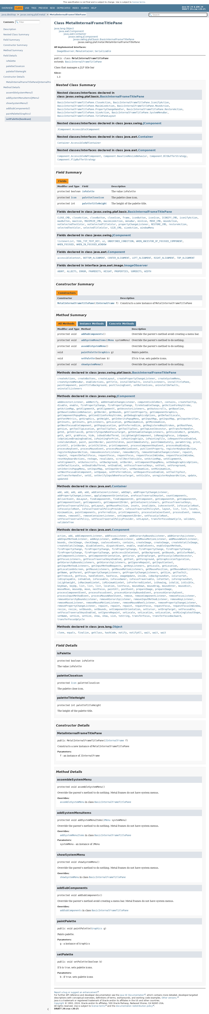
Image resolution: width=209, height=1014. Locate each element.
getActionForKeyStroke (176, 405)
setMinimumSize (160, 468)
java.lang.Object (64, 28)
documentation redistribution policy (134, 1006)
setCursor (149, 609)
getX (60, 435)
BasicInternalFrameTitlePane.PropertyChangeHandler (90, 109)
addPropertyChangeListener (150, 492)
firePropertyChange (92, 405)
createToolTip (187, 402)
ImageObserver (65, 51)
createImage (143, 542)
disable (62, 405)
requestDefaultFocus (82, 455)
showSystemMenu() (17, 103)
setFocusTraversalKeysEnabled (76, 612)
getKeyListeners (134, 565)
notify (123, 632)
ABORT (60, 271)
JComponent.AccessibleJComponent (78, 129)
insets (135, 505)
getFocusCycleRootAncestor (175, 555)
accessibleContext (68, 257)
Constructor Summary (15, 45)
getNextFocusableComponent (74, 425)
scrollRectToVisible (129, 458)
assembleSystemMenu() (19, 92)
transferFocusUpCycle (71, 619)
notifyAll (135, 632)
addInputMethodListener (72, 539)
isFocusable (100, 579)
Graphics (104, 352)
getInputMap (149, 418)
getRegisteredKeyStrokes (158, 425)
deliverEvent (65, 499)
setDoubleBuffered (93, 465)
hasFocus (111, 575)
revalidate (106, 458)
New (52, 8)
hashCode (110, 632)
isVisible (187, 582)
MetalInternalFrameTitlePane (68, 14)
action (61, 535)
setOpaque (100, 472)
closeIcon (114, 217)
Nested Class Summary (16, 34)
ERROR (82, 271)
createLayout (106, 378)
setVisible (143, 475)
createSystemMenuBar (70, 382)
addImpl (126, 492)
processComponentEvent (71, 592)
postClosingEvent (120, 385)
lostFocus (123, 586)
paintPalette (89, 352)
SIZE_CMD (115, 227)
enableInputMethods (169, 545)
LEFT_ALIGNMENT (141, 257)
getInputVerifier (188, 418)
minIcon (142, 221)
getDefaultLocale (169, 415)
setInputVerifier (116, 468)
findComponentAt (100, 499)
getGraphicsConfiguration (173, 559)
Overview (7, 8)
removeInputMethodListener (150, 599)
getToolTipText (106, 428)
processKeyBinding (177, 445)
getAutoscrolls (156, 408)
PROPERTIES (121, 271)
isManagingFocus (164, 435)
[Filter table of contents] (27, 22)
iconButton (139, 217)
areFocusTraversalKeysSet (147, 495)
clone (60, 632)
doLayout (81, 499)
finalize (83, 632)
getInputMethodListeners (73, 565)
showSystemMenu (90, 364)
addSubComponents (92, 334)
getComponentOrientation (104, 555)
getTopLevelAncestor (153, 428)
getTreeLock (64, 575)
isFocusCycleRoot (188, 505)
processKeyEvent (67, 448)
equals (71, 632)
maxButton (63, 221)
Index (75, 8)
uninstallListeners (69, 388)
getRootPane (184, 425)
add (59, 492)
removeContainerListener (98, 515)
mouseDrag (153, 586)
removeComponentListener (150, 595)
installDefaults (130, 382)
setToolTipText (175, 472)
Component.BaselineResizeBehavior (125, 156)
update (192, 475)
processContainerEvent (156, 512)
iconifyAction (188, 217)
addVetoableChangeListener (118, 402)
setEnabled (114, 465)
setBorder (126, 462)
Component (147, 150)
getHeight (103, 418)
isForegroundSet (181, 579)
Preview (43, 8)
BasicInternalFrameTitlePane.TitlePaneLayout (86, 116)
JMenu (110, 340)
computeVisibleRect (150, 402)
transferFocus (141, 616)
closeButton (97, 217)
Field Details (10, 55)
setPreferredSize (120, 472)
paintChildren (115, 442)
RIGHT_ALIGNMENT (164, 257)
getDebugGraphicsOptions (139, 415)
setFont (160, 465)
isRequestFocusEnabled (181, 438)
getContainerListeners (145, 502)
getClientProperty (135, 412)
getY (68, 435)
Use (27, 8)
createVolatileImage (184, 542)
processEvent (181, 512)
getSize (62, 428)
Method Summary (13, 50)
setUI (88, 475)
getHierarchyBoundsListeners (75, 562)
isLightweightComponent (136, 435)
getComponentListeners (71, 555)
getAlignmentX (85, 408)
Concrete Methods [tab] (121, 323)
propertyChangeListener (133, 224)
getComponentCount (68, 502)
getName (62, 572)
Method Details (11, 87)
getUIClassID (75, 432)
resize (61, 609)
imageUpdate (127, 575)
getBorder (100, 412)
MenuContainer (84, 51)
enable (74, 405)
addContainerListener (105, 492)
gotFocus (80, 575)
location (109, 586)
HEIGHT (108, 271)
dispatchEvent (115, 545)
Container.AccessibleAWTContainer (79, 142)
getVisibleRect (175, 432)
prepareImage (144, 589)
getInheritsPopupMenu (125, 418)
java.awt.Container (75, 34)
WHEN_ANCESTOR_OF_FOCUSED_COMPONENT (159, 241)
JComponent (152, 123)
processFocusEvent (100, 592)
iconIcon (153, 217)
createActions (66, 378)
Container (145, 136)
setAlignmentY (66, 462)
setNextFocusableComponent (74, 472)
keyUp (73, 586)
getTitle (111, 382)
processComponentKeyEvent (147, 445)
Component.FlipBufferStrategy (76, 159)
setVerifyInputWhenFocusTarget (113, 475)
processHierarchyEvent (168, 592)
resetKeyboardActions (71, 458)
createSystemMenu (169, 378)
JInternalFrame (104, 303)
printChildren (97, 445)
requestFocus (106, 455)
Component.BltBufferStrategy (168, 156)
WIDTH (147, 271)
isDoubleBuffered (108, 435)
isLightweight (66, 582)
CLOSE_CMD (63, 217)
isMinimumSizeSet (113, 582)
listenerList (65, 241)
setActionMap (152, 458)
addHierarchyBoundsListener (147, 535)
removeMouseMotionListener (103, 602)
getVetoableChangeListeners (145, 432)
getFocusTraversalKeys (176, 502)
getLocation (113, 422)
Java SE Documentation (132, 995)
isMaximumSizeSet (88, 582)
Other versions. (169, 998)
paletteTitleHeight (16, 71)
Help (93, 8)
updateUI (62, 479)
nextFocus (99, 589)
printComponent (118, 445)
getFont (128, 559)
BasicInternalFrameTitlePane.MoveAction (143, 105)
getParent (76, 572)
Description (10, 29)
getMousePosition (117, 505)
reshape (92, 458)
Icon (73, 197)
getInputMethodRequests (106, 565)
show (96, 616)
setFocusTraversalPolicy (73, 519)
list (175, 509)
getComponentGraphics (163, 412)
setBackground (108, 462)
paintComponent (66, 385)
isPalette (11, 61)
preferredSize (107, 512)
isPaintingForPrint (106, 438)
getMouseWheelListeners (185, 569)
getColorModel (186, 552)
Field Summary (11, 40)
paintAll (113, 589)
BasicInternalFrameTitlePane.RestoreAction (154, 109)
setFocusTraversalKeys (138, 465)
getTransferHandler (181, 428)
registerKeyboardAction (181, 448)
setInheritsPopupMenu (71, 468)
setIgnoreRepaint (109, 612)
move (87, 589)
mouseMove (63, 589)
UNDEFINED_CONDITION (120, 241)
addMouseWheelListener (183, 539)
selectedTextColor (68, 227)
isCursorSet (178, 575)
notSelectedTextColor (71, 224)
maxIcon (77, 221)
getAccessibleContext (125, 552)
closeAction (79, 217)
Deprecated (63, 8)
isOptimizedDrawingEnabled (74, 438)
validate (189, 519)
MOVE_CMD (155, 221)
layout (166, 509)
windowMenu (147, 227)
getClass (96, 632)
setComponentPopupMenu (149, 462)
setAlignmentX (172, 458)
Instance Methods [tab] (92, 323)
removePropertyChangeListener (177, 602)
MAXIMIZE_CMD (93, 221)
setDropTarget (167, 609)
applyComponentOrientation (111, 495)
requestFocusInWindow (149, 455)
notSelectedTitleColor (101, 224)
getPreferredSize (129, 425)
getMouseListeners (97, 569)
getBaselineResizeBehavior (74, 412)
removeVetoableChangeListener (161, 452)
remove (196, 512)
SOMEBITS (136, 271)
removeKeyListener (181, 599)
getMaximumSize (133, 422)
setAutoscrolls (87, 462)
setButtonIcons (142, 385)
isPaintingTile (155, 438)
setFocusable (186, 609)
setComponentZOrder (129, 515)
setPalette (88, 358)
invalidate (148, 505)
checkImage (75, 542)
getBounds (115, 412)
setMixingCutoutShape (186, 612)
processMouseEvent (92, 448)
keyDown (62, 586)
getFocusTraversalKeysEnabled (102, 559)
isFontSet (163, 579)
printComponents (129, 512)
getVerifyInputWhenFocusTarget (105, 432)
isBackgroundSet (158, 575)
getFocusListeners (68, 559)
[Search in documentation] (178, 15)
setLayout (142, 519)
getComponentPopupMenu (71, 415)
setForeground (176, 465)
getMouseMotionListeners (127, 569)
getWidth (193, 432)
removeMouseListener (70, 602)
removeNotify (131, 452)
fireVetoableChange (147, 405)
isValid (173, 582)
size (113, 616)
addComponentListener (88, 535)
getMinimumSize (155, 422)
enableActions (95, 382)
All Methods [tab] (66, 323)
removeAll (74, 515)
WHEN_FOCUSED (65, 244)
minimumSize (64, 512)
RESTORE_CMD (158, 224)
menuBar (130, 221)
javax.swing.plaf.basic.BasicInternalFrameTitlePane (103, 39)
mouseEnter (169, 586)
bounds (61, 542)
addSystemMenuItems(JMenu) (22, 98)
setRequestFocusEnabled (148, 472)
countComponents (176, 495)
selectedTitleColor (95, 227)
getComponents (92, 502)
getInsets (63, 422)
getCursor (129, 555)
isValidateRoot (66, 442)
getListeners (95, 422)
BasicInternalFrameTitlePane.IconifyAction (141, 102)
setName (62, 616)
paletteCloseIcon (15, 66)
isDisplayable (66, 579)
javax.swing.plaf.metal (32, 14)
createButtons (86, 378)
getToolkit (179, 572)
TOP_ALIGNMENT (186, 257)
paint (82, 442)
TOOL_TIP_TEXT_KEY (87, 241)
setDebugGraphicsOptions (181, 462)
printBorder (78, 445)
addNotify (92, 402)
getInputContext (162, 562)
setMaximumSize (138, 468)
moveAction (170, 221)
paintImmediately (137, 442)
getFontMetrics (66, 418)
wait (147, 632)
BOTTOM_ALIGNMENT (94, 257)
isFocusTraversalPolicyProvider (102, 509)
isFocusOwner (118, 579)
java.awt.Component (71, 31)
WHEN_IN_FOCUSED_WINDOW (91, 244)
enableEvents (146, 545)
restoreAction (177, 224)
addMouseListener (122, 539)
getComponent (144, 499)
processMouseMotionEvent (122, 448)
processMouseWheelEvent (106, 595)
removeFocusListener (182, 595)
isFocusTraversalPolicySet (142, 509)
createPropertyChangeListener (136, 378)
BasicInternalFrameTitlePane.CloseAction (83, 102)
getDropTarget (146, 555)
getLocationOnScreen (70, 569)
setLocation (145, 612)
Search (85, 8)
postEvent (127, 589)
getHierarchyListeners (111, 562)
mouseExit (184, 586)
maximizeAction (113, 221)
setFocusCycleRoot (155, 515)
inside (142, 575)
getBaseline (176, 408)
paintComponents (85, 512)
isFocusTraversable (141, 579)
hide (91, 435)
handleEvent (96, 575)
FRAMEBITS (95, 271)
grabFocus (80, 435)
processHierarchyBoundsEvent (132, 592)
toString (124, 616)
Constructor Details (14, 76)
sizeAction (131, 227)
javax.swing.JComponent (83, 36)
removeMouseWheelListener (139, 602)
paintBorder (96, 442)
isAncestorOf (166, 505)
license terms (138, 2)
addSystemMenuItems (93, 340)
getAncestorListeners (130, 408)
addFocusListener (116, 535)
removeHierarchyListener (115, 599)
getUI (60, 432)
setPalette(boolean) (17, 119)
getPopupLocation (105, 425)
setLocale (129, 612)
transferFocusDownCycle (166, 519)
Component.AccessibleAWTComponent (79, 156)
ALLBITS (71, 271)
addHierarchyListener (181, 535)
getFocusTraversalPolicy (73, 505)
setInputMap (94, 468)
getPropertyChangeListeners (102, 572)
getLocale (153, 565)
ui (103, 241)
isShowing (160, 582)
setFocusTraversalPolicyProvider (112, 519)
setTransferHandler (69, 475)
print (196, 442)
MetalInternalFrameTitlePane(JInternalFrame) (28, 82)
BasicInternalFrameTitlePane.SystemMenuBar (139, 112)
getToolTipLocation (82, 428)
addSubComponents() (18, 108)
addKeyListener (99, 539)
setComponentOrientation (124, 609)
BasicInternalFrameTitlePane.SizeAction (83, 112)
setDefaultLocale (68, 465)
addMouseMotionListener (151, 539)
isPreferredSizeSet (139, 582)
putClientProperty (151, 448)
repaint (187, 452)
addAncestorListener (70, 402)
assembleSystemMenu (93, 346)
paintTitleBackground (92, 385)
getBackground (150, 552)
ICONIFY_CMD (169, 217)
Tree (34, 8)
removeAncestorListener (105, 452)
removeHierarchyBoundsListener (77, 599)
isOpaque (182, 435)
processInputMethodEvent (73, 595)
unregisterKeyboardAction (168, 475)
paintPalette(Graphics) (18, 113)
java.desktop (9, 14)
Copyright (59, 1003)
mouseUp (77, 589)
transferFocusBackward (166, 616)
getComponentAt (164, 499)
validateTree (65, 522)
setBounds (85, 609)
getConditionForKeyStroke (105, 415)
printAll (62, 445)
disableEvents (95, 545)
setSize (74, 616)
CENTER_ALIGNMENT (118, 257)
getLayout (97, 505)
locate (193, 509)
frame (126, 217)
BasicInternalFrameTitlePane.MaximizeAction (85, 105)
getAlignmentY (105, 408)
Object (117, 626)
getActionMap (65, 408)
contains (170, 402)
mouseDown (138, 586)
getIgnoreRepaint (139, 562)
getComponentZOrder (116, 502)
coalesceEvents (110, 542)
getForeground (145, 559)
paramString (183, 442)
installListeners (154, 382)
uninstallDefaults (166, 385)
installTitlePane (178, 382)
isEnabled (84, 579)
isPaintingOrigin (132, 438)
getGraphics (86, 418)
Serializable (103, 51)
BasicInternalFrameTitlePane (83, 61)
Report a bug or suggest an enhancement (75, 992)
